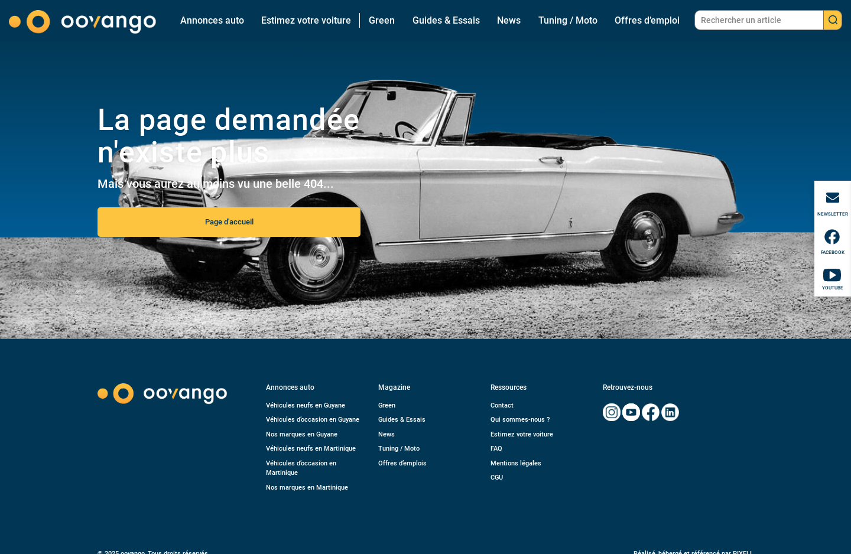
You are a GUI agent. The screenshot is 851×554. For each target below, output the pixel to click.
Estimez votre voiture (306, 20)
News (509, 20)
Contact (502, 405)
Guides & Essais (446, 20)
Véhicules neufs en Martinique (311, 448)
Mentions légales (516, 463)
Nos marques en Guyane (301, 434)
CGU (497, 477)
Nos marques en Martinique (307, 487)
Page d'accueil (229, 221)
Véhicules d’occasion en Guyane (312, 419)
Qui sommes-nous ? (520, 419)
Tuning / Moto (567, 20)
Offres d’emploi (647, 20)
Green (382, 20)
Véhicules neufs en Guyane (305, 405)
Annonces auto (212, 20)
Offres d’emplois (402, 463)
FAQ (496, 448)
